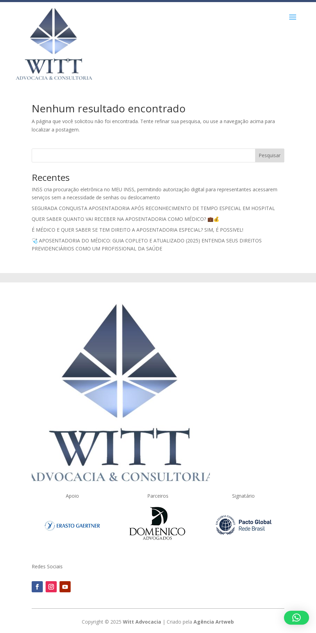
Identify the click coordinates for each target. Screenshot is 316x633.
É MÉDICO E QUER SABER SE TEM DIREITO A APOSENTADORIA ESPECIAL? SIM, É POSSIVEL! (137, 229)
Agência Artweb (213, 621)
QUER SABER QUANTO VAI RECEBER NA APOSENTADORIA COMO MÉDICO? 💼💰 (125, 219)
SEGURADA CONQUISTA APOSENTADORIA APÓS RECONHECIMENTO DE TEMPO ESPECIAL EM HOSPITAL (153, 208)
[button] (296, 618)
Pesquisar (270, 155)
